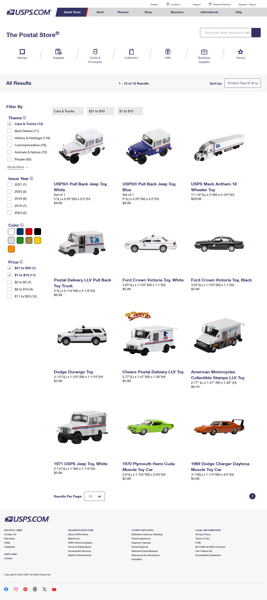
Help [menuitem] (239, 12)
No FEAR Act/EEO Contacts (210, 546)
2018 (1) (20, 206)
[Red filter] (28, 231)
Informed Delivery (222, 4)
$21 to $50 (97, 111)
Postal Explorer (140, 546)
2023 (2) (20, 213)
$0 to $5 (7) (23, 282)
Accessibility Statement (208, 555)
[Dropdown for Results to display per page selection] (94, 496)
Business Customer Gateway (147, 534)
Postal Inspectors (141, 538)
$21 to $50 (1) (25, 268)
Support (197, 4)
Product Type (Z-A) (241, 83)
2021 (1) (20, 184)
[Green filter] (20, 240)
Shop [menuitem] (148, 12)
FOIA (198, 542)
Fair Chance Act (203, 551)
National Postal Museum (145, 551)
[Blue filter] (20, 231)
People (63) (23, 159)
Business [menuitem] (177, 12)
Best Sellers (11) (27, 131)
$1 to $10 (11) (25, 275)
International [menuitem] (209, 12)
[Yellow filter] (37, 240)
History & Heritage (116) (32, 138)
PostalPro (137, 559)
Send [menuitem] (100, 12)
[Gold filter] (28, 240)
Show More (15, 167)
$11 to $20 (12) (26, 296)
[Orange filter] (11, 249)
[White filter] (11, 231)
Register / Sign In (247, 4)
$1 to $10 (126, 111)
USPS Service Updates (80, 542)
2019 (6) (20, 198)
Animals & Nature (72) (31, 152)
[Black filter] (37, 231)
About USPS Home (78, 534)
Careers (8, 558)
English (150, 4)
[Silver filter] (11, 240)
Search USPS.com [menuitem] (257, 12)
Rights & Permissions (79, 555)
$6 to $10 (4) (24, 289)
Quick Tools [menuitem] (72, 12)
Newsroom (74, 538)
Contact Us (10, 534)
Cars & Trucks (64, 111)
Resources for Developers (146, 555)
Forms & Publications (79, 546)
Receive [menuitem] (123, 12)
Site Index (9, 538)
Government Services (79, 551)
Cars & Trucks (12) (29, 124)
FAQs (7, 542)
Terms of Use (202, 538)
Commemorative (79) (30, 145)
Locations (175, 4)
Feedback (9, 546)
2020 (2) (20, 191)
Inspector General (141, 542)
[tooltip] (24, 117)
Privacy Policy (203, 534)
